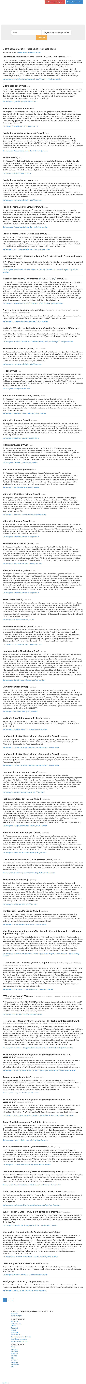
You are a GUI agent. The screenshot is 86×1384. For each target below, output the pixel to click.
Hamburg (14, 1351)
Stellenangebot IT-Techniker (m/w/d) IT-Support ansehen (22, 1014)
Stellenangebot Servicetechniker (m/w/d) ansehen (20, 711)
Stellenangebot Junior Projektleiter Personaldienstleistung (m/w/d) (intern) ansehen (31, 1205)
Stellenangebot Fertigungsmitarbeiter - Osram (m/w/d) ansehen (25, 826)
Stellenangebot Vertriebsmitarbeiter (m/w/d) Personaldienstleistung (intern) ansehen (32, 1185)
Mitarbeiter (15, 1313)
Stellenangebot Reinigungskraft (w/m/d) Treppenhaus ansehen (24, 1290)
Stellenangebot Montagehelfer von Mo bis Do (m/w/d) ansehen (24, 924)
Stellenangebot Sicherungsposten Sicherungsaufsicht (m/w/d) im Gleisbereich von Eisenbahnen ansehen (39, 1070)
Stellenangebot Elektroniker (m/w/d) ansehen (18, 619)
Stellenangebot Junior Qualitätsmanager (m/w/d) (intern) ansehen (25, 1140)
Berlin (13, 1347)
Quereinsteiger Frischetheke (21, 1337)
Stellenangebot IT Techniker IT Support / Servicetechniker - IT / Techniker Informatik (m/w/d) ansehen (38, 1048)
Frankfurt (14, 1360)
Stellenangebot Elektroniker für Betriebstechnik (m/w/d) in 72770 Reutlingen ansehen (32, 79)
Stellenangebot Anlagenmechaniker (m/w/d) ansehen (21, 1093)
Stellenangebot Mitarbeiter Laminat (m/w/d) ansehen (21, 438)
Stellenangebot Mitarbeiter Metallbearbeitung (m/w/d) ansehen (24, 514)
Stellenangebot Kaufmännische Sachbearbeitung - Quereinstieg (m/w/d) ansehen (31, 747)
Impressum (5, 1383)
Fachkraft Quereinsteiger (19, 1341)
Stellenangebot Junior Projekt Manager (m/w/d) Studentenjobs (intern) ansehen (30, 1225)
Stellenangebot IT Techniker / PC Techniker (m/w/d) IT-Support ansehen (28, 989)
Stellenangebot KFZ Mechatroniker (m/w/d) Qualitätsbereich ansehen (27, 1165)
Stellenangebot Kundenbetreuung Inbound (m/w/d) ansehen (23, 792)
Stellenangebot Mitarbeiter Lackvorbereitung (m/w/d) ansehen (24, 413)
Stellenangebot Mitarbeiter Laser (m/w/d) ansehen (20, 463)
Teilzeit (13, 1326)
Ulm (12, 1367)
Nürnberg (14, 1362)
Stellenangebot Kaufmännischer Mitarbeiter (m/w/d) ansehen (24, 680)
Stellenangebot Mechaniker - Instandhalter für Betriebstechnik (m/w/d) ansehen (30, 1257)
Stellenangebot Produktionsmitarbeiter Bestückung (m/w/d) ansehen (26, 249)
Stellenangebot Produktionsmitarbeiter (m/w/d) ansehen (22, 200)
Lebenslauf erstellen (74, 2)
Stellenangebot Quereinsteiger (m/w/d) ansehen (19, 101)
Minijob (13, 1330)
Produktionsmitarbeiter (19, 1339)
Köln (12, 1358)
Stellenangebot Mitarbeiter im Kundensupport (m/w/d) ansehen (24, 853)
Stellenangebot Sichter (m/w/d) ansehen (17, 173)
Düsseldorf (15, 1365)
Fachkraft (14, 1328)
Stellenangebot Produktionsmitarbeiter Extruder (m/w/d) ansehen (25, 227)
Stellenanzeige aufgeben (54, 2)
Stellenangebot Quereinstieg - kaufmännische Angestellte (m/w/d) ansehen (29, 873)
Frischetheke (15, 1335)
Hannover (14, 1349)
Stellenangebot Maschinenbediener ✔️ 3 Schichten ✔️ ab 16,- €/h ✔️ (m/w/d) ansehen (33, 303)
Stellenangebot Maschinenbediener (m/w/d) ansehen (21, 126)
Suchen (41, 37)
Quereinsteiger (16, 1316)
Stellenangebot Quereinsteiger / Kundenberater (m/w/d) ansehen (25, 321)
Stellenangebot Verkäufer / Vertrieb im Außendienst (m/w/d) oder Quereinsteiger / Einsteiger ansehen (38, 342)
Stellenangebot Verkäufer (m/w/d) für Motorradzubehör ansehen (25, 729)
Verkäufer (14, 1321)
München (14, 1353)
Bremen (14, 1356)
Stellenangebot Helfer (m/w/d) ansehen (16, 389)
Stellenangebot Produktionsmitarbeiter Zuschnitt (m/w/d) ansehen (25, 151)
